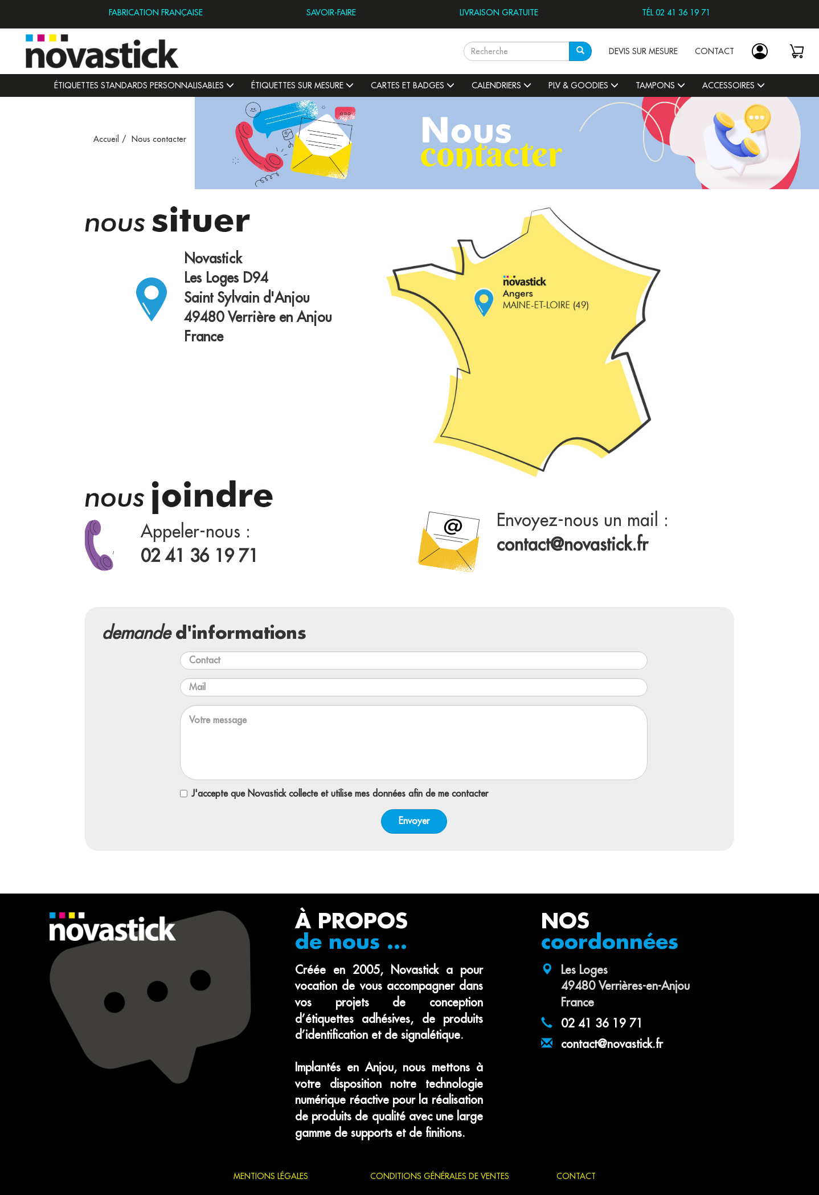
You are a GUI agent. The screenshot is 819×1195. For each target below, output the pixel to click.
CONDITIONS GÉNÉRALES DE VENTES (439, 1176)
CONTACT (714, 51)
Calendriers (501, 85)
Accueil (106, 139)
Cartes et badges (412, 85)
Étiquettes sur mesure (302, 85)
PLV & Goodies (583, 85)
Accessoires (733, 85)
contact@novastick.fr (612, 1044)
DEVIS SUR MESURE (643, 51)
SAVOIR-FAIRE (331, 13)
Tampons (660, 85)
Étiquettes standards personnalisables (144, 85)
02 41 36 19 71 (602, 1024)
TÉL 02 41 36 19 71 (676, 13)
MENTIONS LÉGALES (271, 1176)
